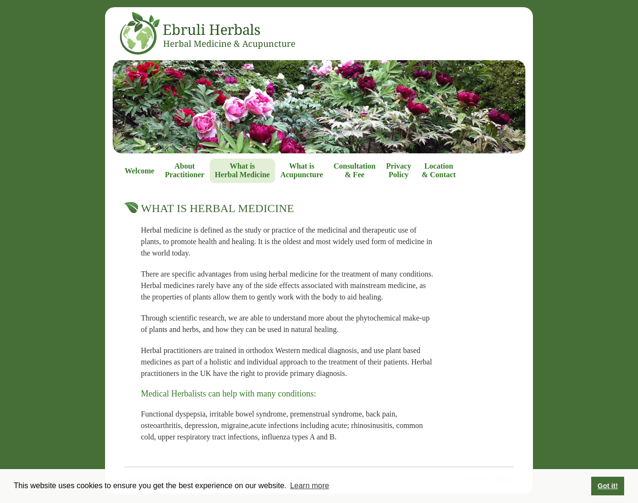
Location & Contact (439, 170)
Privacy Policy (398, 170)
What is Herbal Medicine (242, 170)
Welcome (139, 171)
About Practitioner (184, 170)
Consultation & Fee (354, 170)
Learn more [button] (309, 486)
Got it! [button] (607, 486)
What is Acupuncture (301, 170)
